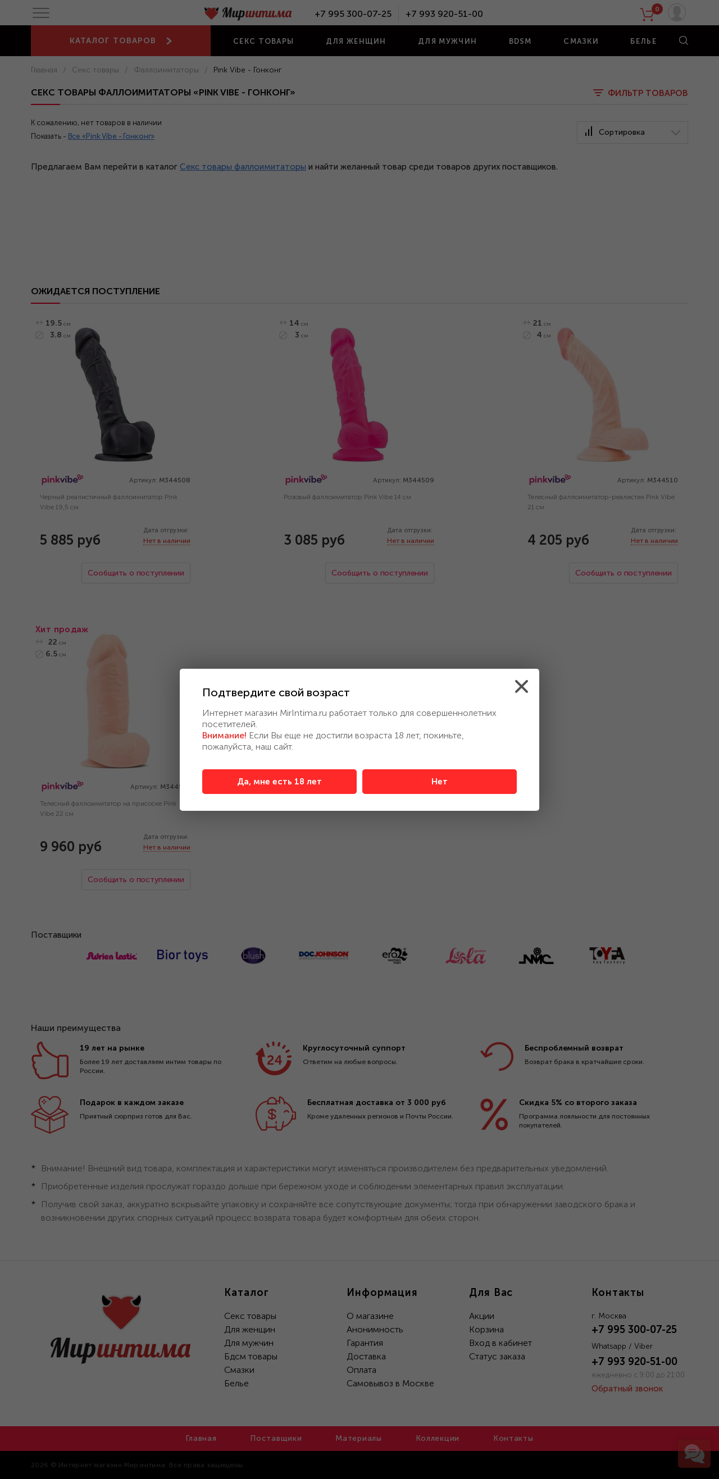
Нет (439, 782)
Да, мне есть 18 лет (279, 782)
